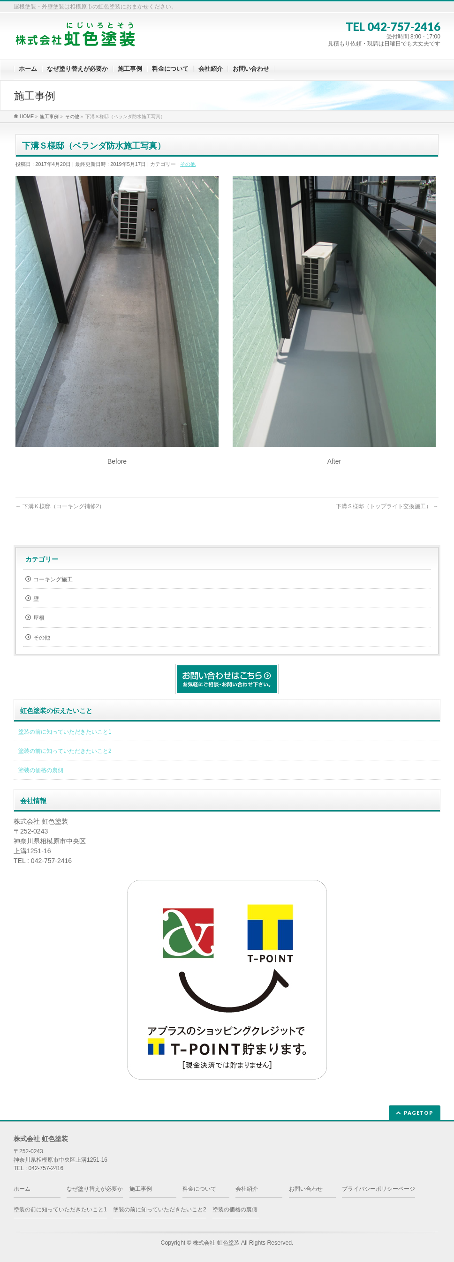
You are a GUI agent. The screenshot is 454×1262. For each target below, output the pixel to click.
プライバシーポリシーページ (378, 1189)
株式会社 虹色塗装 (216, 1242)
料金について (199, 1189)
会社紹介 (246, 1189)
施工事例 (140, 1189)
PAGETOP (418, 1113)
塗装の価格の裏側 (40, 770)
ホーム (22, 1189)
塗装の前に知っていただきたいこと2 (65, 751)
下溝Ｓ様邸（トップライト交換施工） (387, 506)
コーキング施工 (53, 579)
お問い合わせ (306, 1189)
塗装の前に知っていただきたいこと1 (65, 732)
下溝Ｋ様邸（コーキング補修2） (60, 506)
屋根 (39, 618)
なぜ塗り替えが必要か (95, 1189)
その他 (188, 164)
